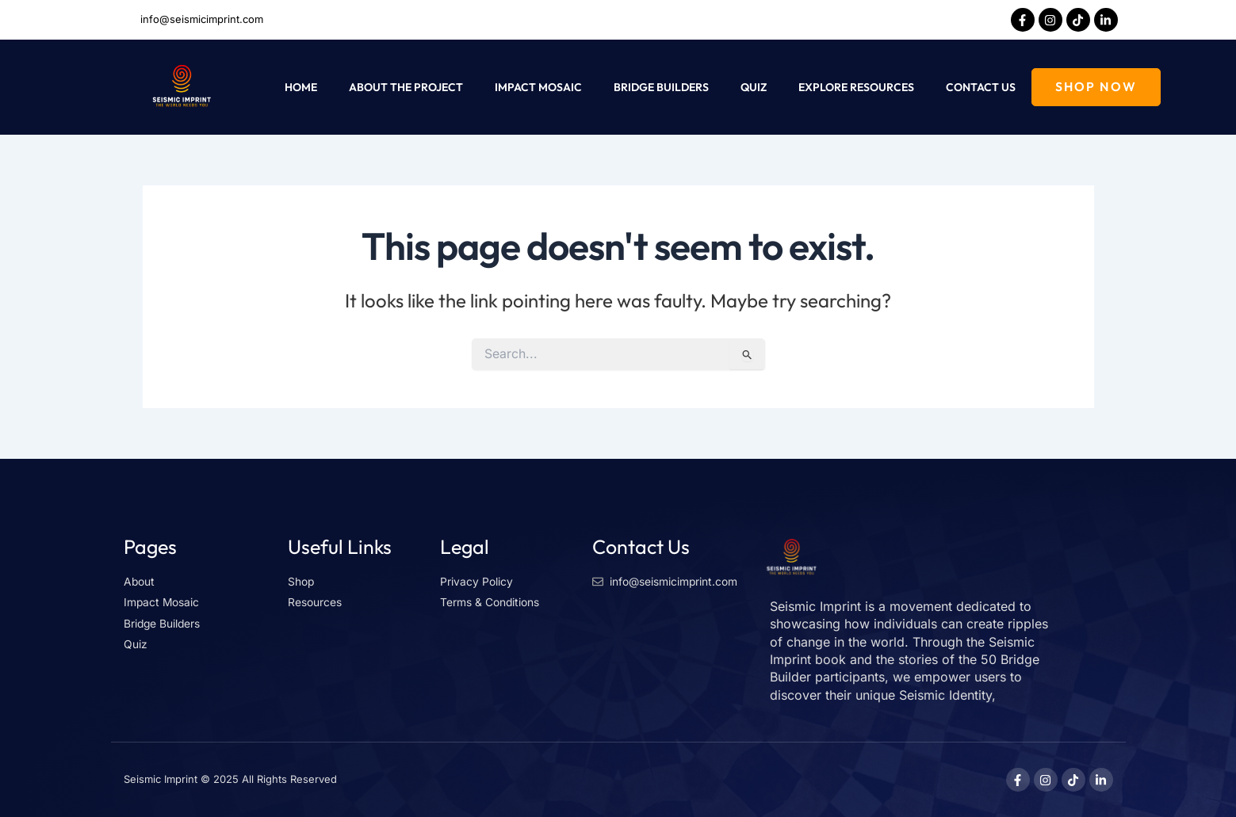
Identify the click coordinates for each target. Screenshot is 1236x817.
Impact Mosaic (538, 87)
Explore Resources (856, 87)
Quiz (753, 87)
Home (301, 87)
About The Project (406, 87)
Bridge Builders (661, 87)
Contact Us (981, 87)
